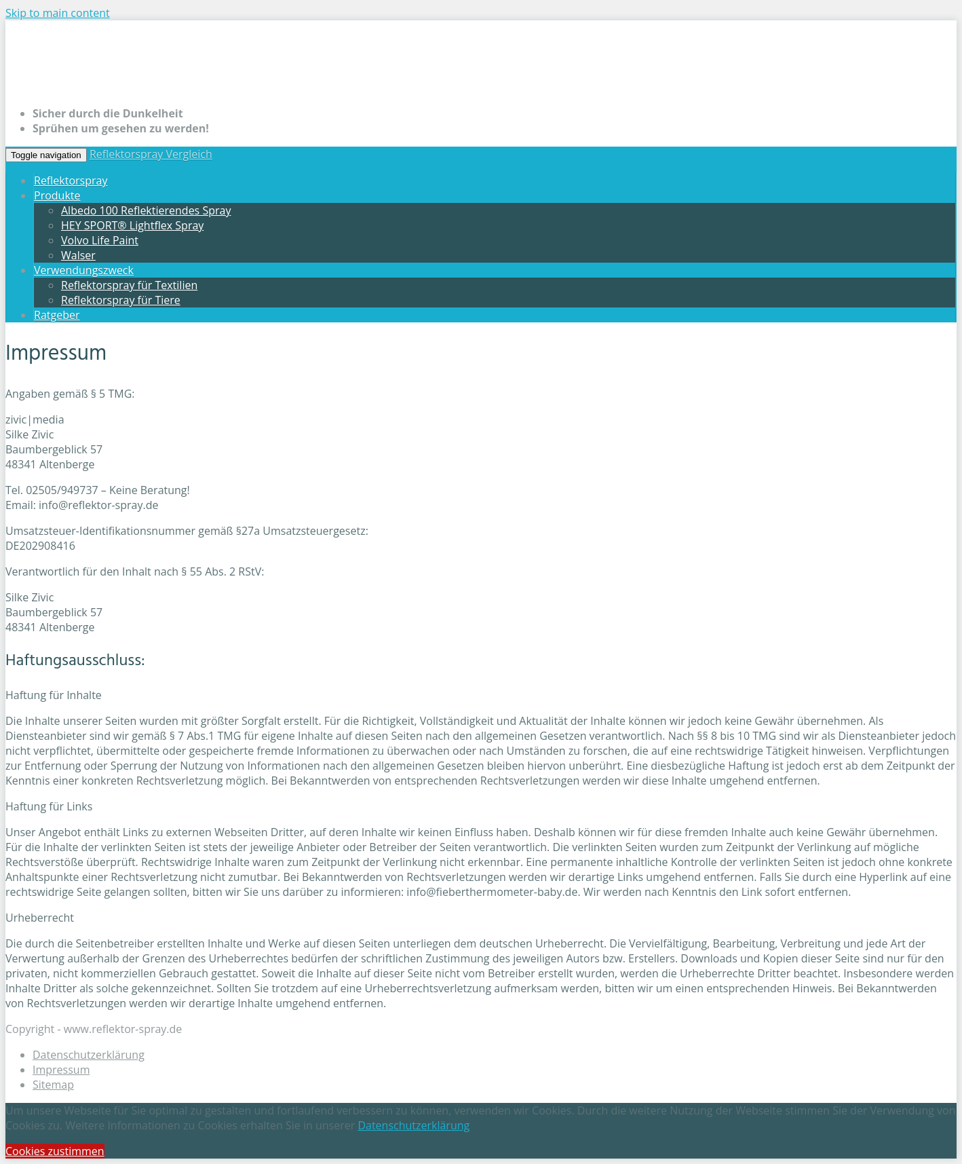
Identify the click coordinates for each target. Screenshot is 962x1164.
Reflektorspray (70, 180)
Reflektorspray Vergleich (151, 154)
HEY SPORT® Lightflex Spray (132, 225)
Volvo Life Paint (99, 240)
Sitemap (53, 1084)
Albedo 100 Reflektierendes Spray (146, 210)
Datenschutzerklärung (89, 1054)
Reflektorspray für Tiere (120, 300)
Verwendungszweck (84, 270)
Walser (78, 255)
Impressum (61, 1069)
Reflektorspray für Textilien (129, 285)
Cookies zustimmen (54, 1151)
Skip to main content (57, 12)
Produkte (57, 195)
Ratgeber (56, 314)
